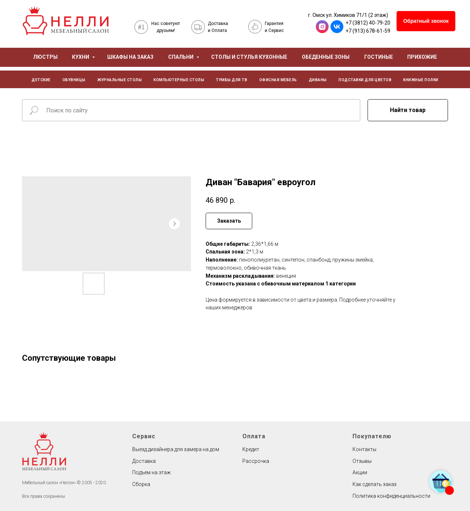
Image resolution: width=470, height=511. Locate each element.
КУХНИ (81, 57)
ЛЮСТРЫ (45, 57)
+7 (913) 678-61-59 (368, 31)
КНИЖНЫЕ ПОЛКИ (420, 80)
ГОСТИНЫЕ (378, 57)
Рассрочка (255, 461)
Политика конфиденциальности (391, 496)
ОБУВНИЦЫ (74, 80)
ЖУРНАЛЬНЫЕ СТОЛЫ (119, 80)
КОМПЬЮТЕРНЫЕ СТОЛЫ (178, 80)
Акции (359, 472)
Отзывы (362, 461)
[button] (426, 21)
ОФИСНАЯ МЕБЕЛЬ (278, 80)
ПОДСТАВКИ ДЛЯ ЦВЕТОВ (365, 80)
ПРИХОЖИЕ (422, 57)
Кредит (250, 449)
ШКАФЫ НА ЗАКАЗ (130, 57)
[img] (66, 21)
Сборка (141, 484)
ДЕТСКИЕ (41, 80)
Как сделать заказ (374, 484)
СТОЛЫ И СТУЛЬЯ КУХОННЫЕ (249, 57)
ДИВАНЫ (318, 80)
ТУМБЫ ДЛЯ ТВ (231, 80)
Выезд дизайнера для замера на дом (175, 449)
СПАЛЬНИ (181, 57)
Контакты (364, 449)
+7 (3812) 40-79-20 (368, 23)
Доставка (144, 461)
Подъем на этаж (151, 472)
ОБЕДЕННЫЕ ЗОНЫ (326, 57)
